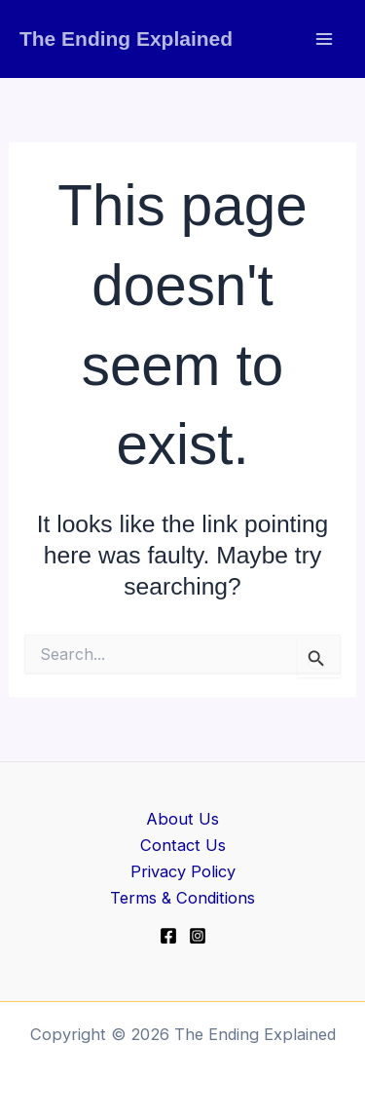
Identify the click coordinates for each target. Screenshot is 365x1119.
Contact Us (183, 845)
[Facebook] (168, 936)
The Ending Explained (126, 38)
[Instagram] (197, 936)
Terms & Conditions (182, 897)
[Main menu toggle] (324, 39)
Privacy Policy (183, 871)
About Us (182, 819)
